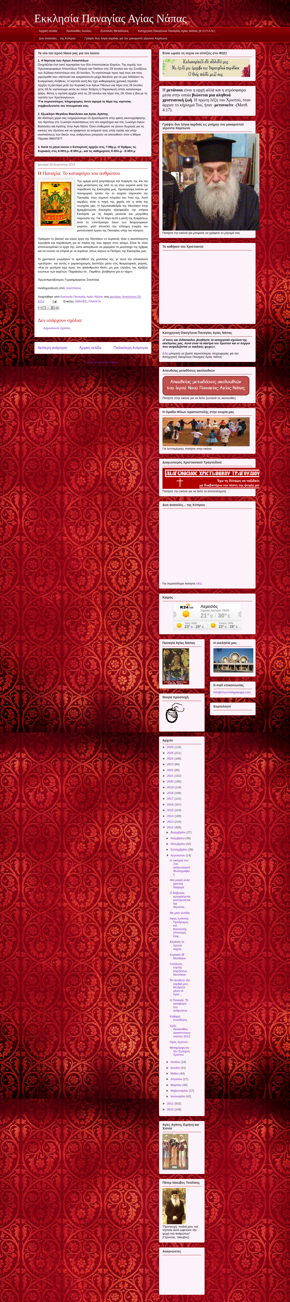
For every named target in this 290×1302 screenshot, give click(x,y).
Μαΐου (175, 1073)
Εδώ (165, 353)
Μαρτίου (176, 1085)
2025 (170, 753)
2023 (170, 764)
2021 (170, 775)
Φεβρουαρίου (180, 1090)
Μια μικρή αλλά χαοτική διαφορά (180, 883)
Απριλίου (177, 1079)
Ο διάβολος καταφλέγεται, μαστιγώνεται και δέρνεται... (180, 900)
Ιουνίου (176, 1067)
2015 (170, 810)
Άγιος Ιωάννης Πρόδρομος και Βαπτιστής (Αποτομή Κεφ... (179, 927)
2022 (170, 770)
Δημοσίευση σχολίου (57, 328)
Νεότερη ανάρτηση (52, 348)
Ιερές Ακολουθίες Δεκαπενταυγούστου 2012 (180, 1031)
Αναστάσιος (73, 288)
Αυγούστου (178, 855)
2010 (170, 1109)
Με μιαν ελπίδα (179, 913)
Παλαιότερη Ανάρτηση (131, 348)
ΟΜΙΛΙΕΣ (81, 301)
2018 (170, 793)
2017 (170, 798)
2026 (170, 747)
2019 (170, 787)
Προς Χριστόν (179, 1042)
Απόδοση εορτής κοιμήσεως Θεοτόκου (178, 969)
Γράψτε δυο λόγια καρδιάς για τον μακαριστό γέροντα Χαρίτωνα (126, 38)
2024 (170, 758)
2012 (170, 827)
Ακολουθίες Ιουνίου (78, 31)
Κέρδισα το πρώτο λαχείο (177, 945)
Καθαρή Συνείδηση (178, 1018)
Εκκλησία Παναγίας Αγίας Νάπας (110, 18)
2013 (170, 821)
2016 (170, 804)
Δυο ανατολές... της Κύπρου (57, 38)
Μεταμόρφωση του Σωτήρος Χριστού (180, 1051)
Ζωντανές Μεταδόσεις (114, 31)
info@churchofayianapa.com (232, 692)
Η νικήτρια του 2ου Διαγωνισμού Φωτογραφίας (180, 867)
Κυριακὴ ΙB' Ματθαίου (178, 956)
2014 (170, 816)
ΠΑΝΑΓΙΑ (94, 301)
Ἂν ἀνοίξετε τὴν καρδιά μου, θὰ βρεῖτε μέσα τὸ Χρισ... (180, 987)
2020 (170, 781)
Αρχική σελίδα (48, 31)
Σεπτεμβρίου (179, 849)
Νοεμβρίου (178, 838)
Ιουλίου (176, 1062)
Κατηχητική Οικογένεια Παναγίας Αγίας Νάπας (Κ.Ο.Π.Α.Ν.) (176, 31)
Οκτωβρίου (178, 844)
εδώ (198, 583)
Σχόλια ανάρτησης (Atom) (101, 362)
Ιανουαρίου (178, 1096)
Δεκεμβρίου (178, 832)
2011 (170, 1103)
